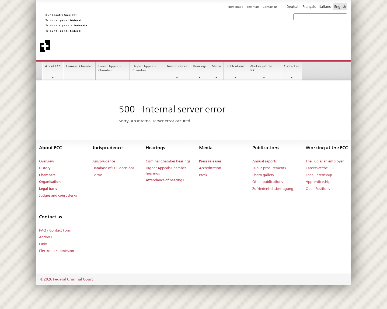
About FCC (53, 66)
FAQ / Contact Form (55, 230)
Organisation (50, 181)
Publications (235, 66)
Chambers (47, 175)
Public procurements (269, 168)
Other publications (267, 181)
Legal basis (48, 188)
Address (45, 237)
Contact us (291, 66)
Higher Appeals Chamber (144, 68)
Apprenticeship (318, 181)
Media (216, 66)
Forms (97, 175)
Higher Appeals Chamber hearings (166, 170)
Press (203, 175)
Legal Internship (319, 175)
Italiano (325, 6)
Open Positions (318, 188)
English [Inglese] (340, 6)
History (44, 168)
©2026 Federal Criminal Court (66, 279)
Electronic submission (56, 250)
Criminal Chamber (79, 66)
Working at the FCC (261, 68)
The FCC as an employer (325, 161)
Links (43, 244)
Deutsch (293, 6)
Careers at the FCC (320, 168)
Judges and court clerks (58, 195)
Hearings (199, 66)
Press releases (210, 161)
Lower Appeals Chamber (109, 68)
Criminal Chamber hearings (168, 161)
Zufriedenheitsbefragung (272, 188)
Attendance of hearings (165, 180)
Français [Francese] (309, 6)
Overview (46, 161)
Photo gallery (263, 175)
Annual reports (264, 161)
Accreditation (210, 168)
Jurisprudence (177, 66)
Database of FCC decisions (113, 168)
